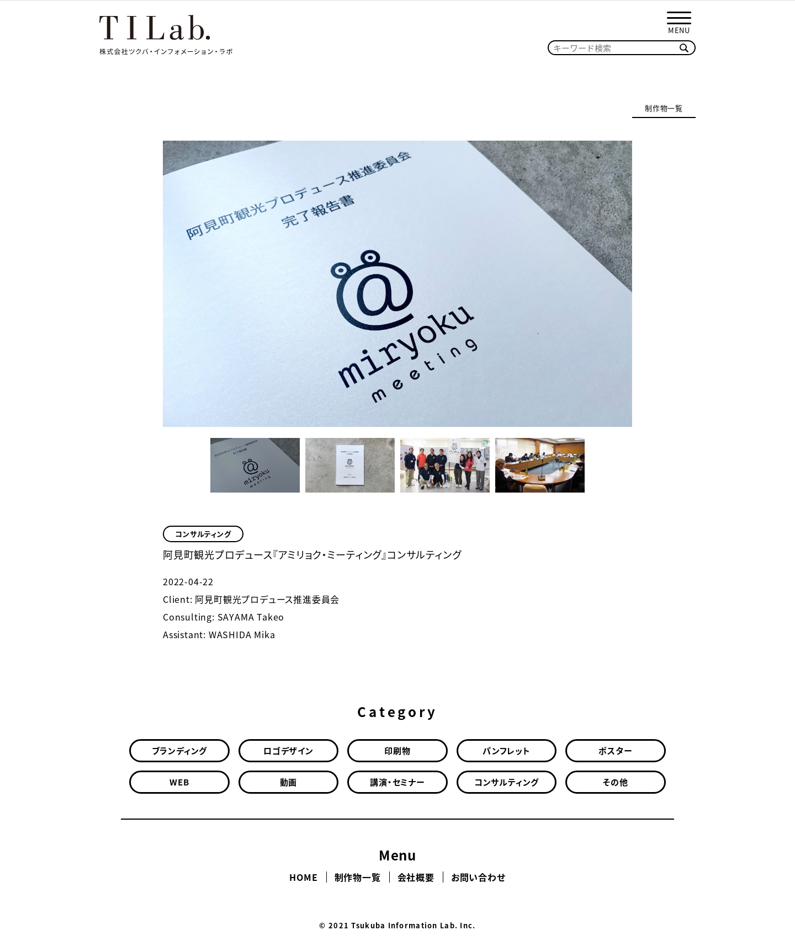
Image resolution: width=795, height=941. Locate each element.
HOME (303, 877)
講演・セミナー (397, 782)
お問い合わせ (478, 877)
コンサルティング (203, 533)
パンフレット (507, 751)
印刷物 (397, 751)
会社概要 (416, 877)
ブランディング (180, 751)
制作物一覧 (664, 108)
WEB (179, 782)
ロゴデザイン (288, 751)
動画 (289, 782)
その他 (615, 782)
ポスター (615, 751)
